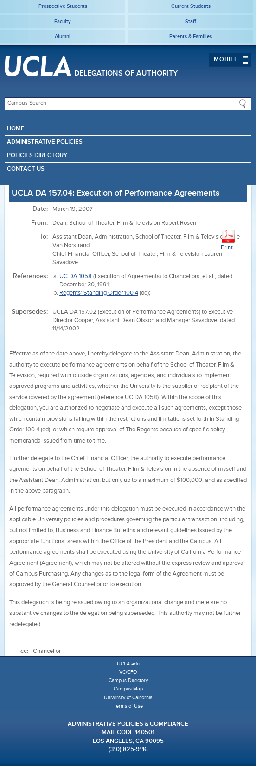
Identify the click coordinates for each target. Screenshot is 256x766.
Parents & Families (190, 36)
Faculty (62, 21)
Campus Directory (128, 680)
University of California (128, 697)
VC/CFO (128, 672)
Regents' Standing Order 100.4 (98, 293)
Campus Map (128, 688)
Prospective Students (62, 6)
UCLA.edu (128, 663)
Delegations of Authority (126, 73)
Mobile (231, 60)
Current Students (191, 6)
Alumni (62, 36)
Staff (190, 21)
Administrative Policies (45, 142)
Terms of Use (128, 706)
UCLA (38, 65)
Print (228, 240)
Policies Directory (37, 155)
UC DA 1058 (75, 276)
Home (16, 129)
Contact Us (26, 169)
